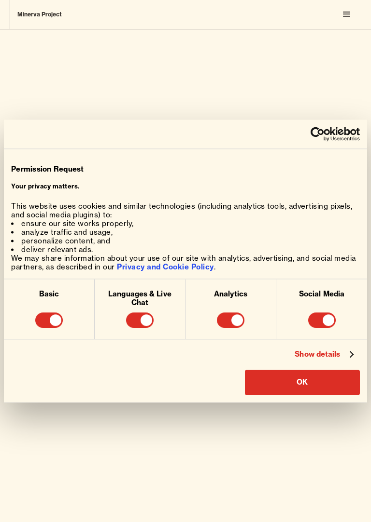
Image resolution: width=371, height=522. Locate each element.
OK (302, 382)
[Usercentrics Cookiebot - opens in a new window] (317, 134)
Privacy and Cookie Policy (165, 266)
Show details (317, 354)
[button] (346, 14)
